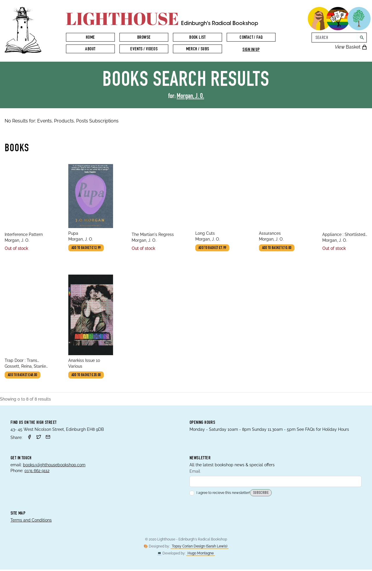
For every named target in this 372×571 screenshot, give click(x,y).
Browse (144, 37)
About (90, 49)
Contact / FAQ (250, 37)
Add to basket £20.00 (87, 376)
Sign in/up (251, 50)
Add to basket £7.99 (213, 249)
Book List (197, 37)
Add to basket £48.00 (23, 376)
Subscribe (261, 494)
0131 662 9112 (36, 471)
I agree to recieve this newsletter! (219, 494)
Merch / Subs (197, 49)
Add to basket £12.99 (87, 249)
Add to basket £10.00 (278, 249)
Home (90, 37)
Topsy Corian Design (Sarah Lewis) (199, 548)
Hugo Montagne (200, 555)
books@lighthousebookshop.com (54, 465)
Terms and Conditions (31, 521)
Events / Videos (144, 49)
